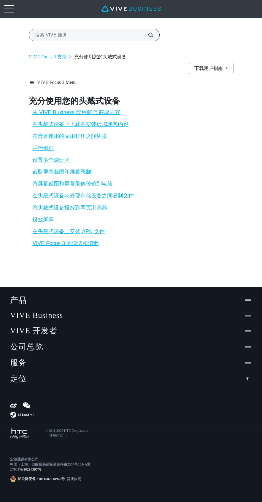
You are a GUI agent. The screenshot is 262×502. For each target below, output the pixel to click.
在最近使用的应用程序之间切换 (69, 136)
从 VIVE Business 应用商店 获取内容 (76, 112)
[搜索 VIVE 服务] (147, 35)
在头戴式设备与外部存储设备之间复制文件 (83, 196)
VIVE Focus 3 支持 (48, 56)
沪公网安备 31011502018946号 (41, 479)
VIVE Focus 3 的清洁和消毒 (65, 243)
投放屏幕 (43, 220)
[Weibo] (13, 405)
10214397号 (32, 469)
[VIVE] (131, 8)
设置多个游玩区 (51, 160)
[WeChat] (26, 405)
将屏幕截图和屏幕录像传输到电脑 (72, 184)
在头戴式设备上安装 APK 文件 (68, 231)
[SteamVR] (22, 415)
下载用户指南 (209, 68)
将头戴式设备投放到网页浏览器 (69, 208)
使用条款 (56, 435)
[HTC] (19, 434)
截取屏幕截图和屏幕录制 (61, 172)
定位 (131, 379)
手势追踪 (43, 148)
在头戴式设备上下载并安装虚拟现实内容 (80, 124)
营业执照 (73, 479)
